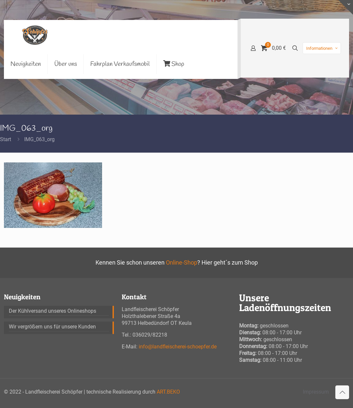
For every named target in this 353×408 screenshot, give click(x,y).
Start (5, 139)
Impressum (316, 392)
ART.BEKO (168, 392)
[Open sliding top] (345, 7)
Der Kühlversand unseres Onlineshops (52, 311)
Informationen (322, 48)
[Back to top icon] (342, 392)
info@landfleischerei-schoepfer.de (178, 346)
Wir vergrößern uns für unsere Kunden (52, 327)
